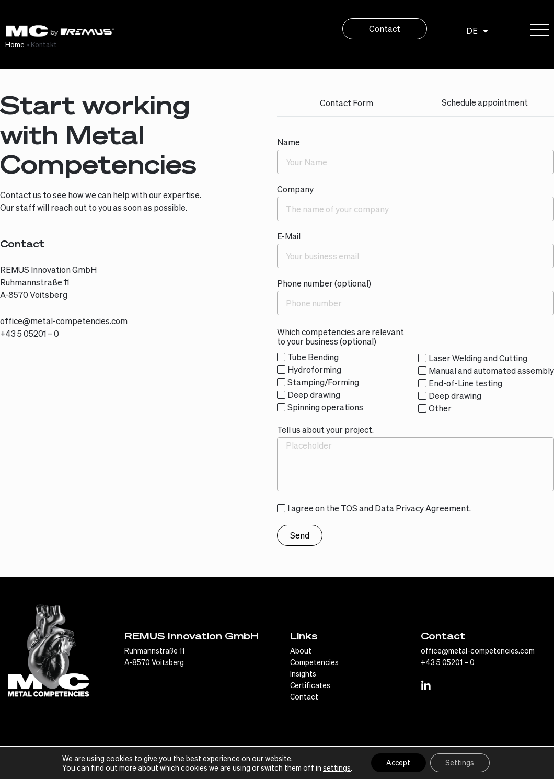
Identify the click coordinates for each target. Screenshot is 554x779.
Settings (460, 762)
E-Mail (289, 237)
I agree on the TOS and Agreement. (379, 507)
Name (288, 142)
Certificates (310, 685)
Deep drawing (313, 394)
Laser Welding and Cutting (478, 357)
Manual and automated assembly (491, 370)
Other (440, 408)
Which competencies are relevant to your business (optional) (340, 337)
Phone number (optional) (324, 284)
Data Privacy (399, 507)
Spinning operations (325, 407)
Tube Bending (313, 356)
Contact (304, 696)
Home (15, 44)
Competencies (314, 662)
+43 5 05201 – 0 (29, 333)
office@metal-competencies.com (64, 320)
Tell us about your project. (325, 430)
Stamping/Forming (323, 381)
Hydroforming (314, 369)
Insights (303, 673)
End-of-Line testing (465, 382)
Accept (398, 762)
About (300, 650)
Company (295, 189)
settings (336, 767)
